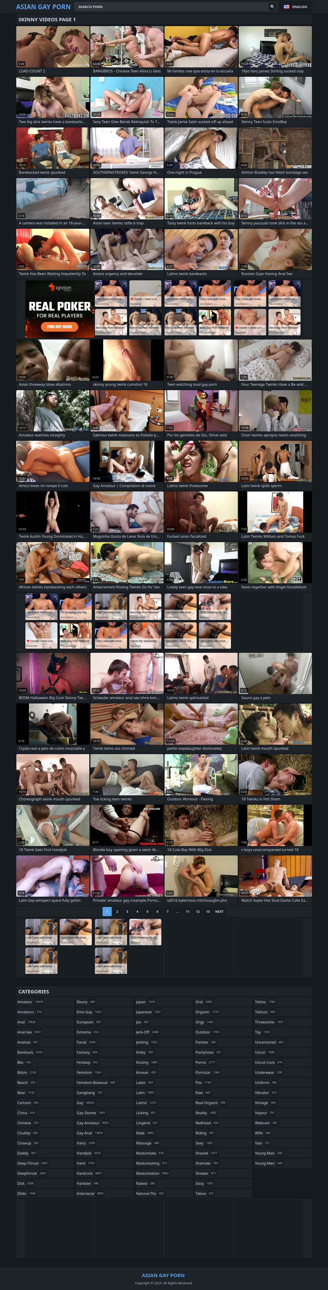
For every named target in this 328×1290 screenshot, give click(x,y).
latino (146, 1102)
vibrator (266, 1092)
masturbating (152, 1163)
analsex (28, 1042)
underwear (269, 1072)
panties (206, 1042)
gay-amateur (93, 1122)
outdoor (207, 1032)
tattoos (265, 1012)
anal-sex (29, 1032)
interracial (91, 1193)
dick (26, 1183)
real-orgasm (210, 1102)
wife (263, 1133)
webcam (267, 1122)
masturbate (150, 1153)
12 (198, 911)
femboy (88, 1062)
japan (146, 1001)
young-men (269, 1163)
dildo (27, 1193)
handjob (89, 1153)
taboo (205, 1193)
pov (203, 1082)
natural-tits (150, 1193)
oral (204, 1001)
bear (26, 1092)
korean (146, 1072)
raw (203, 1092)
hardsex (88, 1183)
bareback (30, 1052)
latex (145, 1082)
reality (206, 1112)
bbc (25, 1062)
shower (206, 1173)
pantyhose (208, 1052)
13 (208, 911)
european (89, 1022)
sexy (204, 1143)
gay (86, 1102)
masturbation (153, 1173)
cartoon (28, 1102)
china (26, 1112)
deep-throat (33, 1163)
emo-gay (89, 1012)
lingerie (147, 1122)
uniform (266, 1082)
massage (148, 1143)
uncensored (269, 1042)
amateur (30, 1001)
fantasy (88, 1052)
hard (86, 1163)
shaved (206, 1153)
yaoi (263, 1143)
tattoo (265, 1001)
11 (188, 911)
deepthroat (32, 1173)
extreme (88, 1032)
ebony (86, 1001)
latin (145, 1092)
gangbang (90, 1092)
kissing (147, 1062)
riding (205, 1133)
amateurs (30, 1012)
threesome (270, 1022)
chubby (28, 1133)
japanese (149, 1012)
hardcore (90, 1173)
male (145, 1133)
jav (143, 1022)
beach (27, 1082)
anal (27, 1022)
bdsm (27, 1072)
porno (205, 1062)
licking (146, 1112)
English (299, 6)
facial (87, 1042)
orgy (204, 1022)
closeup (28, 1143)
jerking (147, 1042)
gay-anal (90, 1133)
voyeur (265, 1112)
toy (263, 1032)
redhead (207, 1122)
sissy (204, 1183)
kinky (145, 1052)
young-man (269, 1153)
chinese (28, 1122)
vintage (266, 1102)
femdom (89, 1072)
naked (146, 1183)
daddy (27, 1153)
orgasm (207, 1012)
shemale (207, 1163)
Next (219, 911)
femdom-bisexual (96, 1082)
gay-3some (91, 1112)
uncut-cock (269, 1062)
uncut (265, 1052)
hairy (86, 1143)
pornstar (208, 1072)
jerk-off (148, 1032)
